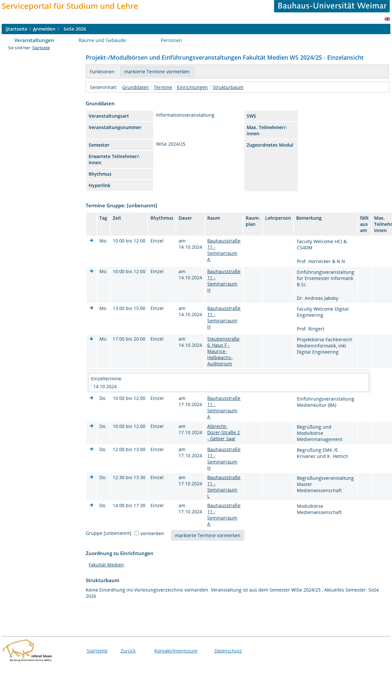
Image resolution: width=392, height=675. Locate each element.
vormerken (152, 533)
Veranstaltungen (34, 40)
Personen (171, 40)
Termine (163, 87)
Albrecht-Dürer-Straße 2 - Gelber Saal (223, 432)
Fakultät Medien (106, 565)
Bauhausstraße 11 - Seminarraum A (223, 250)
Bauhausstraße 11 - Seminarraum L (223, 486)
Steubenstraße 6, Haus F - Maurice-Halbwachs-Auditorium (223, 351)
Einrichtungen (192, 87)
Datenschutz (228, 651)
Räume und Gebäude (102, 40)
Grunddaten (135, 87)
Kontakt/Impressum (175, 651)
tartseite (16, 29)
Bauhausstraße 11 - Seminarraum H (223, 280)
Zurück (128, 651)
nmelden (44, 29)
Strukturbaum (228, 87)
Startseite (41, 47)
